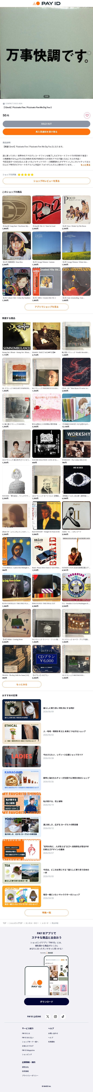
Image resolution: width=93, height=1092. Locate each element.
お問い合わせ (53, 1033)
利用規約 (51, 1042)
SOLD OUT (46, 124)
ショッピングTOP (15, 923)
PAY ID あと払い (28, 1038)
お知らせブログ (27, 1046)
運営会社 (25, 1067)
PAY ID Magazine (28, 1050)
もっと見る (85, 165)
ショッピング (27, 1055)
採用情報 (25, 1071)
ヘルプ (50, 1038)
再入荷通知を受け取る (46, 132)
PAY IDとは (26, 1033)
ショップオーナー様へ (30, 1042)
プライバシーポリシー (30, 1076)
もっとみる (21, 684)
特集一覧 (46, 912)
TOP (4, 923)
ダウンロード (46, 1001)
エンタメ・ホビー (32, 923)
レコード (45, 923)
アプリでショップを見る (47, 307)
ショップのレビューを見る (46, 181)
